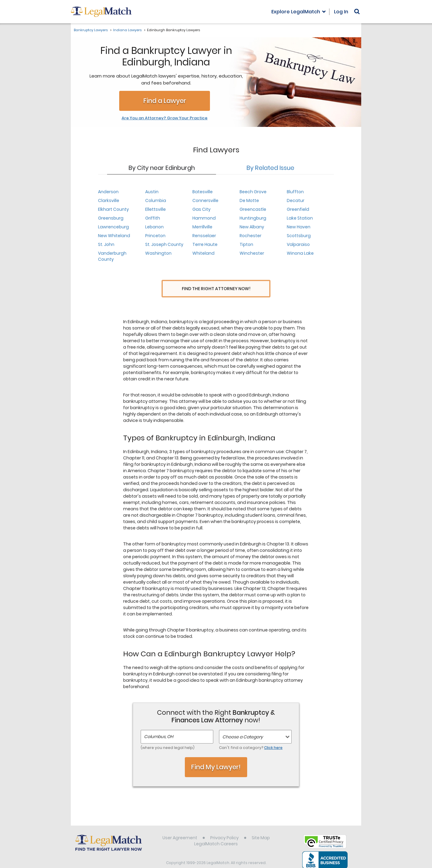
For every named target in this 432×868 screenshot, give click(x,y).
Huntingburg (253, 218)
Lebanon (154, 227)
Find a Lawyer (164, 100)
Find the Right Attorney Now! (216, 288)
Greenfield (298, 209)
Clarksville (108, 200)
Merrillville (202, 227)
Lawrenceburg (113, 227)
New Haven (298, 227)
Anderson (108, 192)
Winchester (252, 253)
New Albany (252, 227)
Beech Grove (253, 192)
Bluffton (295, 192)
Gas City (201, 209)
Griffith (152, 218)
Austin (152, 192)
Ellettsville (155, 209)
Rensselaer (204, 236)
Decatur (295, 200)
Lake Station (300, 218)
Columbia (155, 200)
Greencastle (253, 209)
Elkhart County (113, 209)
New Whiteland (114, 236)
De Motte (249, 200)
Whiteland (203, 253)
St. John (106, 244)
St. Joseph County (164, 244)
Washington (158, 253)
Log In (341, 11)
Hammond (204, 218)
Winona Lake (300, 253)
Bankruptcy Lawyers (91, 30)
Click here (273, 736)
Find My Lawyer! (216, 755)
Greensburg (110, 218)
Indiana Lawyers (127, 30)
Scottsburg (299, 236)
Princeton (155, 236)
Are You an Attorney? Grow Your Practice (165, 118)
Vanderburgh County (112, 256)
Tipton (246, 244)
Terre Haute (205, 244)
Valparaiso (298, 244)
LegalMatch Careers (216, 833)
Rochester (250, 236)
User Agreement (179, 826)
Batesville (202, 192)
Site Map (261, 826)
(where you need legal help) (168, 736)
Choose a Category (242, 726)
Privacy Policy (224, 826)
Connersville (205, 200)
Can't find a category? (251, 736)
